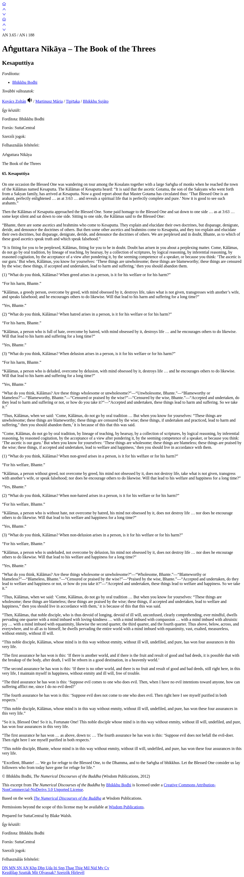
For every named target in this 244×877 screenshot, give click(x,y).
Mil (87, 868)
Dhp (42, 868)
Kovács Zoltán (14, 101)
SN (20, 868)
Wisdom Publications (126, 807)
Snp (62, 868)
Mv (101, 868)
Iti (55, 868)
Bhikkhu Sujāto (95, 101)
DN (5, 868)
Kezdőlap (10, 872)
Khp (34, 868)
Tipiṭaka (73, 101)
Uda (50, 868)
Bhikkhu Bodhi (24, 82)
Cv (106, 868)
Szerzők (64, 872)
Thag (70, 868)
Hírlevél (77, 872)
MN (13, 868)
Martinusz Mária (49, 101)
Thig (79, 868)
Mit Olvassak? (44, 872)
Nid (94, 868)
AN (26, 868)
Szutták (25, 872)
